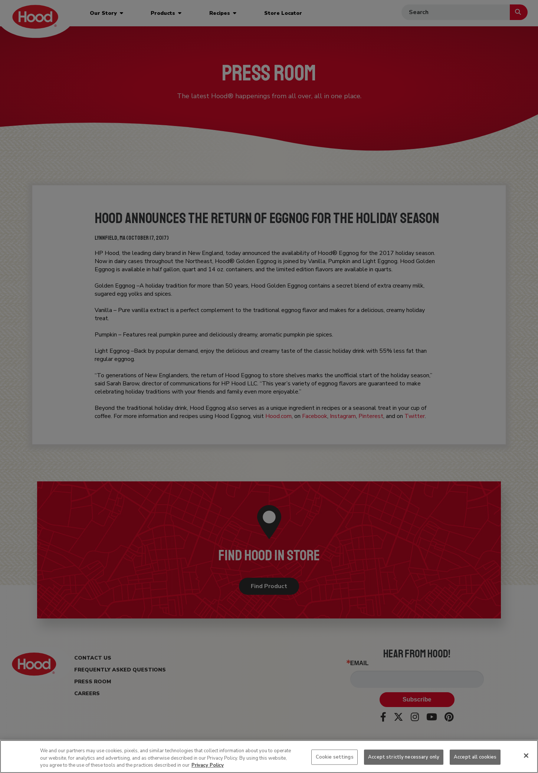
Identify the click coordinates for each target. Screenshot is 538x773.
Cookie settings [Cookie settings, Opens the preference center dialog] (335, 756)
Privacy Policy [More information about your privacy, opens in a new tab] (207, 765)
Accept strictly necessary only (403, 756)
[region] (269, 756)
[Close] (526, 755)
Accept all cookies (475, 756)
